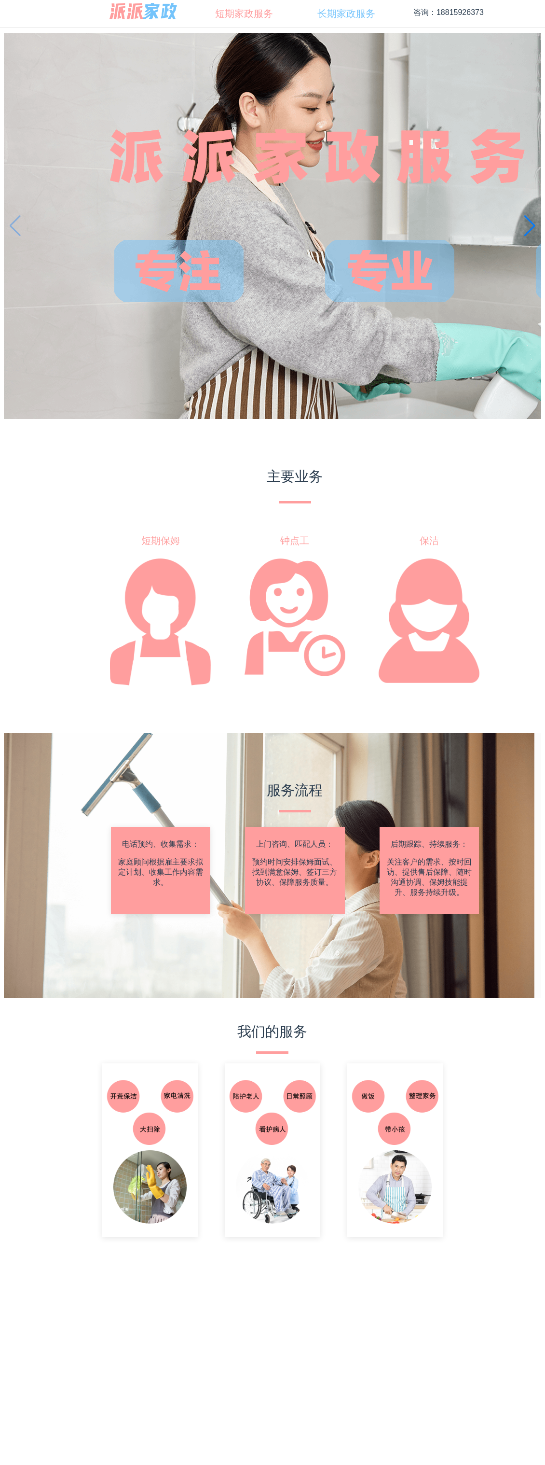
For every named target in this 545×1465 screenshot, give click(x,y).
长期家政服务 (346, 13)
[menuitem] (244, 13)
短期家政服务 (244, 13)
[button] (529, 226)
